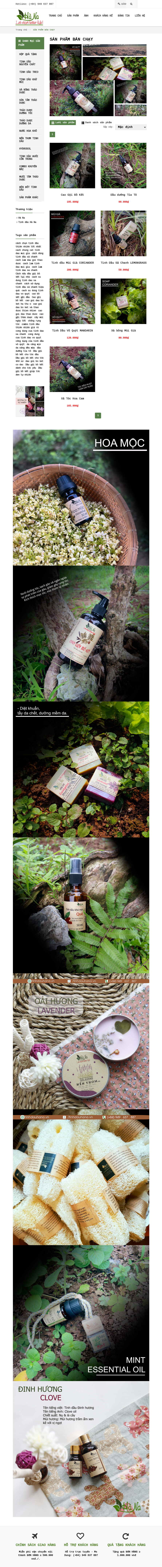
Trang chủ (21, 30)
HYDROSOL (25, 148)
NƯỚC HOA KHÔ (28, 131)
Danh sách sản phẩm (98, 122)
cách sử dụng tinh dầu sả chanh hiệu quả (30, 287)
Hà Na (21, 218)
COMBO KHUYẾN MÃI (28, 168)
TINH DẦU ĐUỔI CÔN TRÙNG (28, 158)
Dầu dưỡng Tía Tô (124, 195)
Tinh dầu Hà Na (27, 222)
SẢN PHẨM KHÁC (28, 197)
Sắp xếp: (108, 127)
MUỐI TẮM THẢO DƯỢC (28, 178)
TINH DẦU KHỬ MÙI (28, 81)
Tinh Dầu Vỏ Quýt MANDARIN (72, 330)
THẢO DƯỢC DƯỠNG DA (25, 122)
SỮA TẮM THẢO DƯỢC (28, 101)
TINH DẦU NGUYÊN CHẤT (27, 63)
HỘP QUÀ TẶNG (28, 54)
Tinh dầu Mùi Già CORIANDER (72, 263)
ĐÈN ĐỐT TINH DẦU (28, 188)
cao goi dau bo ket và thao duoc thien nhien (29, 307)
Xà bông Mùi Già (123, 330)
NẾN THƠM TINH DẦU (28, 140)
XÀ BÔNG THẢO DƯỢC (28, 91)
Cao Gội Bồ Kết (72, 195)
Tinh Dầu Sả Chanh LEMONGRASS (124, 263)
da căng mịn (34, 344)
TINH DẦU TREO (28, 72)
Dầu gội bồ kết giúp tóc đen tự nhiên (29, 371)
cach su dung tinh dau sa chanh (28, 280)
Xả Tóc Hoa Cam (72, 398)
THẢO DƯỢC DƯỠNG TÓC (25, 112)
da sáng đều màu (25, 348)
